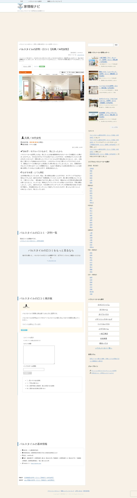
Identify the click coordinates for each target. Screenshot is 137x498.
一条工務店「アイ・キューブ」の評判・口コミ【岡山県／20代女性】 (108, 60)
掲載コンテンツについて (54, 1)
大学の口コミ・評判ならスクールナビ (102, 373)
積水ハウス (103, 343)
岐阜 (91, 222)
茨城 (91, 188)
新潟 (91, 208)
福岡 (91, 277)
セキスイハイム (104, 305)
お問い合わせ (78, 491)
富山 (91, 210)
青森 (91, 171)
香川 (91, 267)
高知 (91, 272)
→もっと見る (114, 127)
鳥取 (91, 253)
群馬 (91, 193)
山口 (91, 262)
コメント (39, 66)
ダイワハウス (104, 314)
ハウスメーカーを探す (35, 1)
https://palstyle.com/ (36, 463)
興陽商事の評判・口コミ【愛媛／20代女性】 (103, 154)
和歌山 (92, 247)
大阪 (91, 240)
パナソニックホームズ (103, 319)
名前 (52, 366)
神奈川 (92, 202)
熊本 (91, 284)
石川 (91, 213)
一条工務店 (103, 334)
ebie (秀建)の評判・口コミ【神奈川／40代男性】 (39, 480)
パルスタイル (80, 55)
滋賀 (91, 235)
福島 (91, 182)
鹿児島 (92, 291)
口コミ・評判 (27, 66)
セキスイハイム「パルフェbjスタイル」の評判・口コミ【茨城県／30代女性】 (108, 101)
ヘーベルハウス (104, 324)
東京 (91, 200)
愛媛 (91, 269)
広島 (91, 260)
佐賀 (91, 280)
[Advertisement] (68, 26)
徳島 (91, 264)
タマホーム (103, 310)
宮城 (91, 175)
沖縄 (91, 294)
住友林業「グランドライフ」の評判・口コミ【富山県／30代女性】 (108, 115)
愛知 (91, 227)
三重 (91, 233)
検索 (116, 45)
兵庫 (91, 242)
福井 (91, 215)
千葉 (91, 198)
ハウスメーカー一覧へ (103, 348)
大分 (91, 287)
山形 (91, 180)
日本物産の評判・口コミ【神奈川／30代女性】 (39, 477)
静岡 (91, 225)
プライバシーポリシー (54, 491)
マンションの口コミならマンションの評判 (103, 370)
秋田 (91, 178)
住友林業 (103, 338)
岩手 (91, 173)
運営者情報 (86, 491)
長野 (91, 220)
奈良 (91, 244)
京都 (91, 237)
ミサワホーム (104, 329)
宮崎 (91, 289)
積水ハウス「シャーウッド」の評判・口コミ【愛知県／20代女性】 (108, 74)
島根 (91, 255)
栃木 (91, 191)
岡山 (91, 257)
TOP (21, 1)
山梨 (91, 218)
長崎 (91, 282)
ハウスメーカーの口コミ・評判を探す (32, 241)
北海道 (92, 168)
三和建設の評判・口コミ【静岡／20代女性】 (103, 144)
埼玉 (91, 195)
